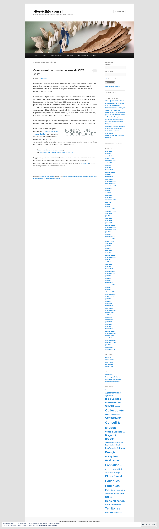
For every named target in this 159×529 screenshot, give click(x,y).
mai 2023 (108, 153)
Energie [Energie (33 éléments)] (110, 452)
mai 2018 (108, 193)
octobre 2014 (109, 241)
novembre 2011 (110, 285)
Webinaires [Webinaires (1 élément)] (118, 512)
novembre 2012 (110, 273)
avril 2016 (108, 218)
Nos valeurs (70, 55)
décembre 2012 (110, 271)
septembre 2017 (110, 200)
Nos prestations (83, 55)
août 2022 (108, 163)
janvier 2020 (109, 179)
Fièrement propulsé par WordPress (89, 521)
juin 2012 (108, 278)
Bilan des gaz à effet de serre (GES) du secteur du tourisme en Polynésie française (115, 115)
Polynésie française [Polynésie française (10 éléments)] (115, 490)
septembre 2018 (110, 186)
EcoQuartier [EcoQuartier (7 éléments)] (110, 448)
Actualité (44, 55)
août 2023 (108, 151)
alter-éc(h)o (50, 176)
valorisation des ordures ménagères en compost (56, 152)
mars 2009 (108, 317)
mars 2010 (108, 303)
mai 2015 (108, 234)
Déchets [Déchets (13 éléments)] (109, 439)
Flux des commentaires (113, 379)
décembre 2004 (110, 349)
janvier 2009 (109, 319)
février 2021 (109, 170)
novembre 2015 (110, 227)
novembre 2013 (110, 257)
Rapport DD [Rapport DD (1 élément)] (108, 493)
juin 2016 (108, 216)
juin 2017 (108, 204)
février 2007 (109, 329)
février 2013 (109, 269)
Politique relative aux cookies (47, 525)
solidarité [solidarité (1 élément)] (107, 504)
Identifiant (108, 64)
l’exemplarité (84, 163)
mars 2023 (108, 156)
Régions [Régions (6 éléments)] (120, 493)
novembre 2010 (110, 294)
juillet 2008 (108, 322)
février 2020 (109, 176)
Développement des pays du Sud (82, 176)
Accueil (36, 55)
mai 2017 (108, 206)
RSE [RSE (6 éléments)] (114, 493)
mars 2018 (108, 197)
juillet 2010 (108, 299)
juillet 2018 (108, 188)
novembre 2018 (110, 183)
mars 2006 (108, 338)
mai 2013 (108, 262)
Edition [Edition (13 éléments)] (121, 448)
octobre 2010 (109, 296)
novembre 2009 (110, 310)
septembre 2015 (110, 229)
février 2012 (109, 282)
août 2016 (108, 213)
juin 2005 (108, 345)
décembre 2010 (110, 292)
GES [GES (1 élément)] (121, 465)
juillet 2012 (108, 276)
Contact (93, 55)
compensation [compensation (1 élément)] (116, 414)
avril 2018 (108, 195)
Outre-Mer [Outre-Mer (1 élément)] (113, 472)
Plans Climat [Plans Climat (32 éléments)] (113, 476)
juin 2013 (108, 259)
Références (109, 367)
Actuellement (109, 360)
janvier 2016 (109, 223)
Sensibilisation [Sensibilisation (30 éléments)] (115, 501)
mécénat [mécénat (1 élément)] (107, 472)
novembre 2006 (110, 333)
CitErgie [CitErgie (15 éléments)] (109, 405)
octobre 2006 (109, 335)
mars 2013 (108, 266)
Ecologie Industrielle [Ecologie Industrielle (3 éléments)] (112, 445)
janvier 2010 (109, 308)
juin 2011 (108, 287)
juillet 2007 (108, 324)
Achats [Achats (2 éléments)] (107, 390)
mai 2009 (108, 315)
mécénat (36, 178)
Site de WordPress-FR (112, 381)
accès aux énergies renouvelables (50, 150)
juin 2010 (108, 301)
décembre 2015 (110, 225)
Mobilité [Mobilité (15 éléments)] (117, 469)
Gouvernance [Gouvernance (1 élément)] (109, 469)
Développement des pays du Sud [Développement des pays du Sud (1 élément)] (114, 442)
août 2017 (108, 202)
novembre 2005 (110, 340)
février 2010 (109, 305)
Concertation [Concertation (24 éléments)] (113, 417)
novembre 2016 (110, 209)
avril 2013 (108, 264)
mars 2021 (108, 167)
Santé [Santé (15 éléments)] (108, 497)
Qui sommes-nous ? (57, 55)
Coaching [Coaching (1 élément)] (117, 406)
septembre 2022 (110, 160)
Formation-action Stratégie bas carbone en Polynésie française (114, 121)
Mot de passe (109, 71)
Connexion (108, 374)
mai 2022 (108, 165)
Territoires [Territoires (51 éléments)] (112, 508)
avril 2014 (108, 250)
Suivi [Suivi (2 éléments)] (119, 504)
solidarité (42, 178)
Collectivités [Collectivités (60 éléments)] (114, 410)
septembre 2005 (110, 342)
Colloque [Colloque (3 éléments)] (108, 414)
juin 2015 (108, 232)
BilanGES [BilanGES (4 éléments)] (109, 402)
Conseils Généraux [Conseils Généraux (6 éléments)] (113, 432)
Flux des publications (112, 377)
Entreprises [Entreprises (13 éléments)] (111, 456)
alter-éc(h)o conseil (48, 11)
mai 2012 (108, 280)
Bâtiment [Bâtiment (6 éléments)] (117, 402)
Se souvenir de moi (112, 79)
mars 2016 (108, 220)
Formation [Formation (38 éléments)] (112, 465)
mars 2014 (108, 253)
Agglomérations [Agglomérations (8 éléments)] (113, 393)
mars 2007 (108, 326)
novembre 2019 (110, 181)
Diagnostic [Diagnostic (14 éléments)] (111, 435)
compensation (67, 176)
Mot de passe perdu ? (112, 86)
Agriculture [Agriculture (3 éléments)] (109, 396)
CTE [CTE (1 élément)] (124, 432)
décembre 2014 (110, 236)
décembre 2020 (110, 172)
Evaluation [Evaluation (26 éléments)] (112, 460)
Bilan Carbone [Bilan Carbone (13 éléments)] (113, 399)
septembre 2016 (110, 211)
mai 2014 (108, 248)
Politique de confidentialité (67, 521)
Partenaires (109, 364)
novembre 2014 (110, 239)
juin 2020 (108, 174)
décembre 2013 (110, 255)
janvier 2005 (109, 347)
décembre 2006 (110, 331)
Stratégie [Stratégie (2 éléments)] (114, 504)
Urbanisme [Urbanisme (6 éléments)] (110, 512)
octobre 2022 (109, 158)
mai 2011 (108, 289)
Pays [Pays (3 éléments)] (118, 473)
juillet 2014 (108, 246)
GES (95, 176)
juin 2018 (108, 190)
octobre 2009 (109, 312)
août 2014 (108, 243)
